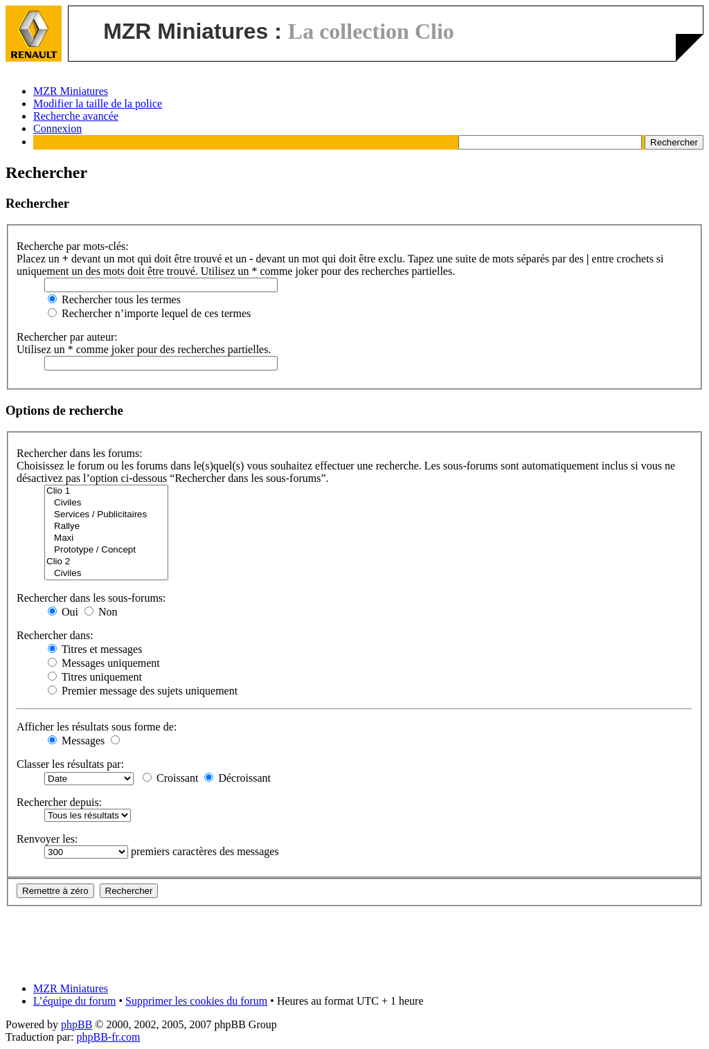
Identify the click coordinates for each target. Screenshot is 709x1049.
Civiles (106, 503)
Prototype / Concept (106, 550)
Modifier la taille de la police (97, 103)
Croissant (170, 778)
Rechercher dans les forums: (80, 453)
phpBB (76, 1024)
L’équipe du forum (74, 1001)
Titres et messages (95, 649)
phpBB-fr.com (109, 1037)
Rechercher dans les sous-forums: (91, 598)
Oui (63, 612)
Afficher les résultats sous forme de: (97, 727)
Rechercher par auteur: (67, 337)
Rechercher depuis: (59, 802)
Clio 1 (106, 491)
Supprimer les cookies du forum (196, 1001)
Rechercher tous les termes (114, 299)
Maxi (106, 538)
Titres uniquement (95, 677)
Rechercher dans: (55, 635)
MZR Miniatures (70, 91)
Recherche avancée (75, 116)
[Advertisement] (354, 937)
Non (101, 612)
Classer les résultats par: (70, 764)
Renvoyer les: (47, 839)
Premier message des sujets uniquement (142, 691)
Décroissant (237, 778)
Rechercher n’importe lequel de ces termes (149, 313)
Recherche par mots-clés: (73, 246)
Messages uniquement (104, 663)
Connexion (57, 128)
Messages (76, 740)
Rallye (106, 526)
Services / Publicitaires (106, 515)
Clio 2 (106, 562)
